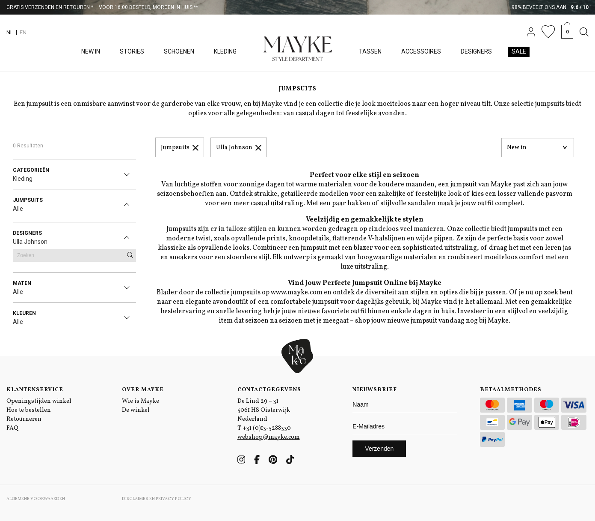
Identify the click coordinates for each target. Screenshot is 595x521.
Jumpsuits (179, 148)
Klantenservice (34, 390)
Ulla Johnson (238, 148)
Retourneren (23, 419)
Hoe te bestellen (28, 410)
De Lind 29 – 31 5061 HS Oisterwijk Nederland (263, 410)
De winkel (136, 410)
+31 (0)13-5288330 (267, 428)
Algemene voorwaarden (35, 499)
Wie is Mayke (140, 401)
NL (9, 32)
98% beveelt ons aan (550, 7)
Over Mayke (143, 390)
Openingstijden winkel (38, 401)
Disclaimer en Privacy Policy (156, 499)
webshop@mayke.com (268, 437)
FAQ (12, 428)
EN (23, 32)
